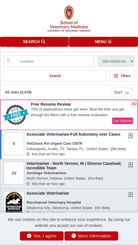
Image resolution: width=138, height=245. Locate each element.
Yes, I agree (42, 235)
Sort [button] (121, 92)
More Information (91, 235)
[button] (103, 42)
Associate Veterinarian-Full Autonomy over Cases (73, 134)
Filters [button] (122, 76)
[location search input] (53, 61)
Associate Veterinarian (47, 193)
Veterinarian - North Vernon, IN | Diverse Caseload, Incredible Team (74, 165)
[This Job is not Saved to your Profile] (131, 136)
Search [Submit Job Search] (55, 76)
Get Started (122, 121)
